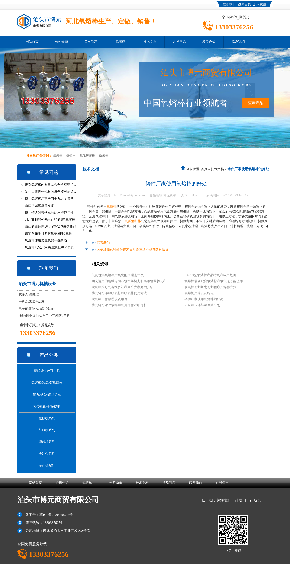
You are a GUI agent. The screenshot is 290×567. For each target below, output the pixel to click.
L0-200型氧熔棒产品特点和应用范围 (210, 275)
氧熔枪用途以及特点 (199, 293)
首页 (204, 169)
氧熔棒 (120, 41)
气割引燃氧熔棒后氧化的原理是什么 (118, 275)
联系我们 (229, 4)
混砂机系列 (47, 442)
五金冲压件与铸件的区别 (202, 305)
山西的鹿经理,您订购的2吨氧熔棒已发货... (50, 227)
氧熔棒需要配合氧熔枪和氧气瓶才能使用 (213, 281)
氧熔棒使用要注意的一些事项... (47, 240)
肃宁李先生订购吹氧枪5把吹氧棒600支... (48, 234)
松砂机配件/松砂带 (46, 406)
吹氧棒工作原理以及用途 (109, 299)
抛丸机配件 (47, 465)
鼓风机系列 (47, 430)
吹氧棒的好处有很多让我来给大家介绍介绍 (122, 287)
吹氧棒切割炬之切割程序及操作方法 (210, 287)
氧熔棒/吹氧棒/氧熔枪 (46, 383)
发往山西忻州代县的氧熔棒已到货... (50, 191)
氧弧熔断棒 (87, 155)
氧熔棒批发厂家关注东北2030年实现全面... (49, 248)
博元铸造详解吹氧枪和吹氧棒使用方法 (119, 293)
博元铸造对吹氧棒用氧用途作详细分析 (119, 305)
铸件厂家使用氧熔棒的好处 (203, 299)
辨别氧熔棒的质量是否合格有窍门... (50, 184)
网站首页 (32, 41)
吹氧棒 (103, 155)
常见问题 (179, 41)
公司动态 (90, 41)
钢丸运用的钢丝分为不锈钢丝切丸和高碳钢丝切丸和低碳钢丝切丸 (139, 281)
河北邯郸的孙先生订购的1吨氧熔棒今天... (50, 220)
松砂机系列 (47, 418)
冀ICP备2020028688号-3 (57, 515)
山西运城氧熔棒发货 (39, 205)
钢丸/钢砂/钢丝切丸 (47, 394)
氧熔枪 (70, 155)
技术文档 (149, 41)
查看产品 (255, 103)
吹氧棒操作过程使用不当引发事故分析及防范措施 (132, 250)
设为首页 (244, 4)
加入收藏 (259, 4)
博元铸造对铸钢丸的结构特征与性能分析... (49, 213)
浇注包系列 (47, 454)
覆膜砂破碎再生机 (47, 371)
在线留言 (222, 483)
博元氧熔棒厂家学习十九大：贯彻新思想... (49, 199)
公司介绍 (61, 41)
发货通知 (208, 41)
